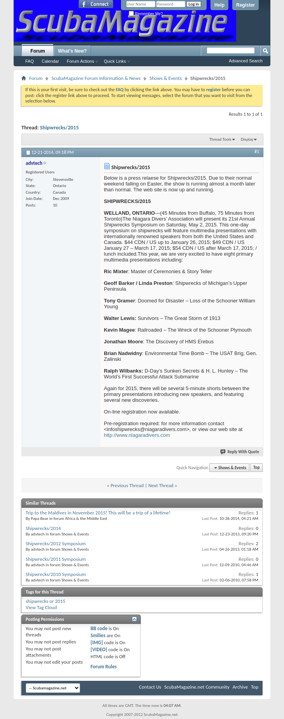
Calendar (50, 61)
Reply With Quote (240, 451)
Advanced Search (246, 60)
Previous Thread (127, 485)
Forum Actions (80, 61)
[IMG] (97, 642)
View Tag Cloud (41, 607)
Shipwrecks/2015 (59, 127)
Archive (240, 687)
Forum (37, 51)
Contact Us (150, 687)
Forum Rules (104, 667)
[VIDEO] (99, 649)
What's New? (72, 51)
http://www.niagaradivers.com (137, 435)
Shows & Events (165, 78)
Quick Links (115, 61)
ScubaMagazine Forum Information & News (95, 78)
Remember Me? (146, 14)
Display (247, 139)
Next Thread (161, 485)
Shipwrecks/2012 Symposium (56, 543)
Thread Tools (220, 139)
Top (256, 467)
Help (219, 5)
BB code (99, 628)
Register (245, 5)
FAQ (29, 61)
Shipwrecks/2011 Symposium (56, 559)
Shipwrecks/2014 (43, 528)
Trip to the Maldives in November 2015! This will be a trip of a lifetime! (98, 513)
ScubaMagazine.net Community (196, 687)
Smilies (98, 635)
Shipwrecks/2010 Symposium (56, 574)
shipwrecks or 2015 (45, 601)
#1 (256, 151)
